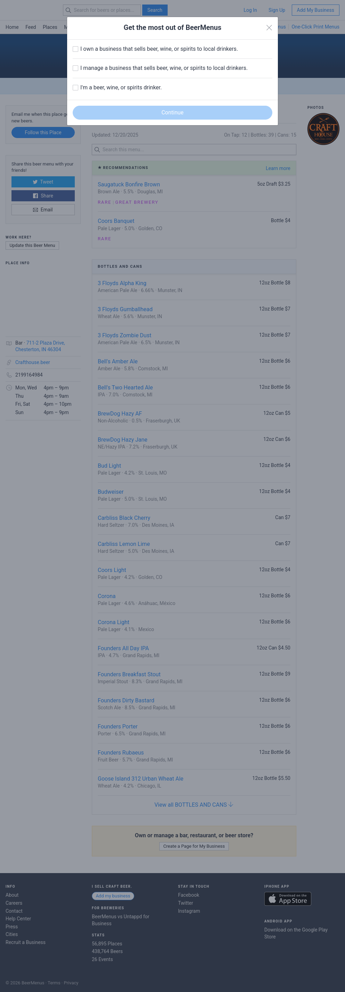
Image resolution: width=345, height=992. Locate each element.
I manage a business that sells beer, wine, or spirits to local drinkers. (164, 68)
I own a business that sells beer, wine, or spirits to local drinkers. (159, 49)
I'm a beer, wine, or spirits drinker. (121, 87)
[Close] (269, 27)
